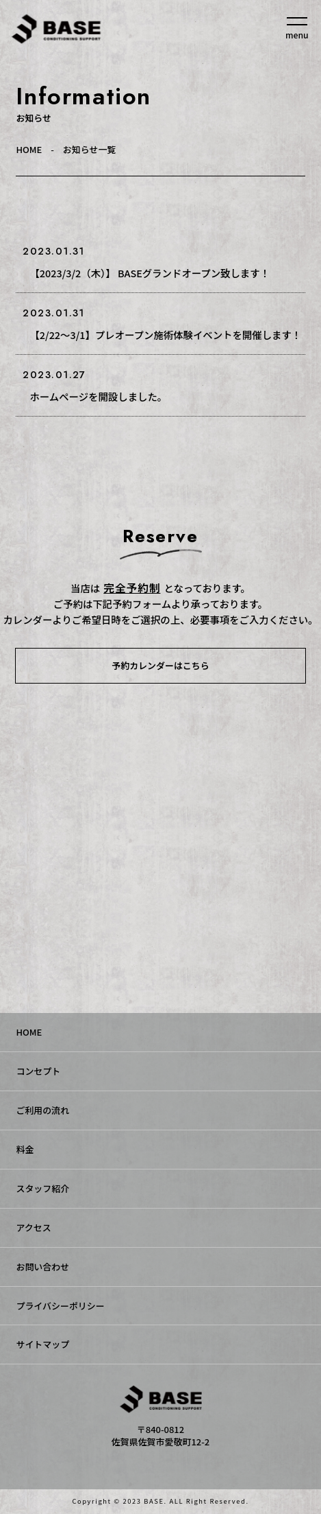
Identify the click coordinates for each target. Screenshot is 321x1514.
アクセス (33, 1227)
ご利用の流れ (42, 1110)
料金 (25, 1149)
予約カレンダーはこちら (160, 665)
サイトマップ (42, 1344)
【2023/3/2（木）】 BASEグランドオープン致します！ (149, 273)
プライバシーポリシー (60, 1305)
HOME (29, 149)
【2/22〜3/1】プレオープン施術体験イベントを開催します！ (165, 334)
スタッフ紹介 (42, 1188)
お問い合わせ (42, 1266)
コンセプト (38, 1071)
